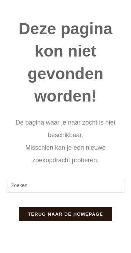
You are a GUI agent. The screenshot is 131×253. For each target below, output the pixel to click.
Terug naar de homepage (65, 214)
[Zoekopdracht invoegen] (66, 186)
